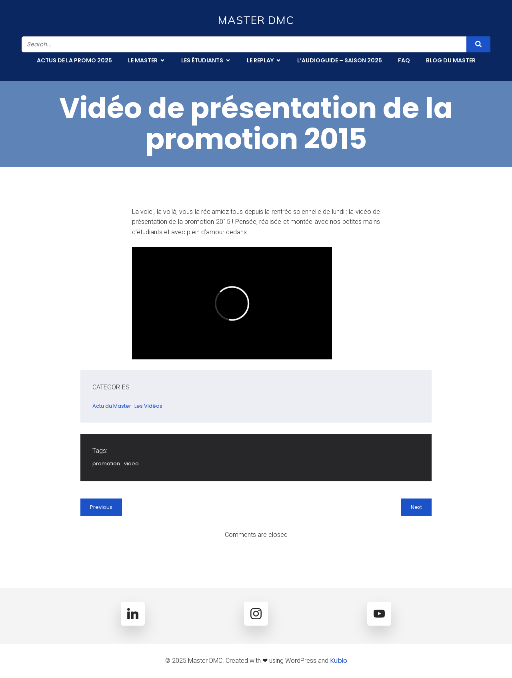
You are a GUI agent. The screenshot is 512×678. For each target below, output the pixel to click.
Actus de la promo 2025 (74, 60)
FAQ (404, 60)
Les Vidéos (148, 406)
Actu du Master (111, 406)
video (131, 463)
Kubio (338, 660)
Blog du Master (451, 60)
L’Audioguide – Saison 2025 (339, 60)
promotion (106, 463)
